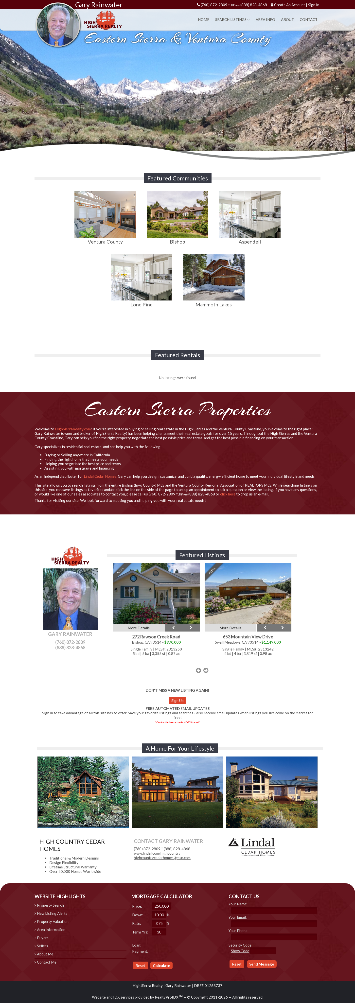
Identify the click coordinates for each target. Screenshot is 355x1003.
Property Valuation (53, 921)
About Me (45, 954)
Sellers (42, 946)
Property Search (50, 905)
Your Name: (238, 904)
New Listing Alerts (52, 913)
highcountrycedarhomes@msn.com (162, 857)
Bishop (177, 239)
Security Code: (240, 945)
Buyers (43, 937)
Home (203, 19)
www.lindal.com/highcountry (157, 853)
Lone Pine (141, 301)
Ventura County (105, 239)
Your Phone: (238, 930)
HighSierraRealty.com (73, 429)
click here (227, 494)
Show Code (240, 951)
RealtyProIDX (169, 997)
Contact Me (46, 962)
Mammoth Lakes (214, 301)
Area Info (265, 19)
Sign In (313, 4)
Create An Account (289, 4)
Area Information (51, 929)
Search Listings (232, 19)
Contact (309, 19)
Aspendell (250, 239)
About (287, 19)
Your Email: (238, 917)
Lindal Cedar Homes (100, 476)
